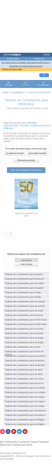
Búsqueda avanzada (26, 160)
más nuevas (26, 260)
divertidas (32, 122)
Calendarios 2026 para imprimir (26, 66)
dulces (45, 125)
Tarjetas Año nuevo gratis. (12, 69)
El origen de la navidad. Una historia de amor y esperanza (26, 63)
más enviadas (26, 264)
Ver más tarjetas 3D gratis (26, 170)
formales (24, 125)
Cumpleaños (18, 92)
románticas (35, 125)
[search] (20, 75)
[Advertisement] (25, 26)
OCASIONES (13, 59)
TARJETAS (38, 59)
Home (5, 92)
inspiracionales (10, 125)
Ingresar (46, 54)
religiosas (8, 128)
